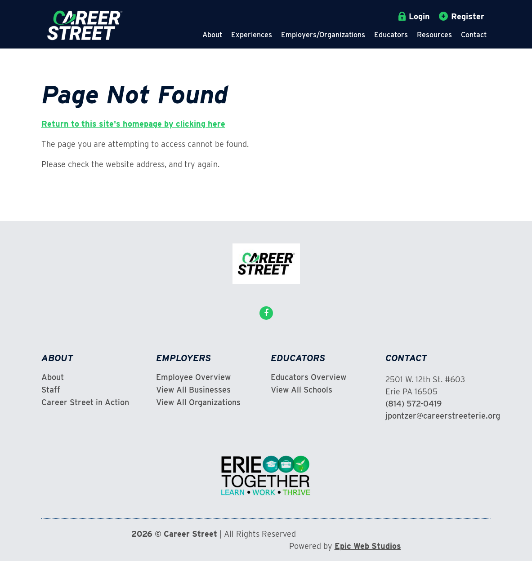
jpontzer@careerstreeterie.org (442, 415)
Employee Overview (193, 377)
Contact (474, 35)
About (212, 35)
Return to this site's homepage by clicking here (133, 123)
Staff (50, 390)
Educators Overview (308, 377)
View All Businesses (193, 390)
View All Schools (301, 390)
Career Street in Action (85, 402)
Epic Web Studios (368, 546)
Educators (391, 35)
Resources (434, 35)
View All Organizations (198, 402)
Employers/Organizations (323, 35)
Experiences (251, 35)
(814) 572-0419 (413, 403)
